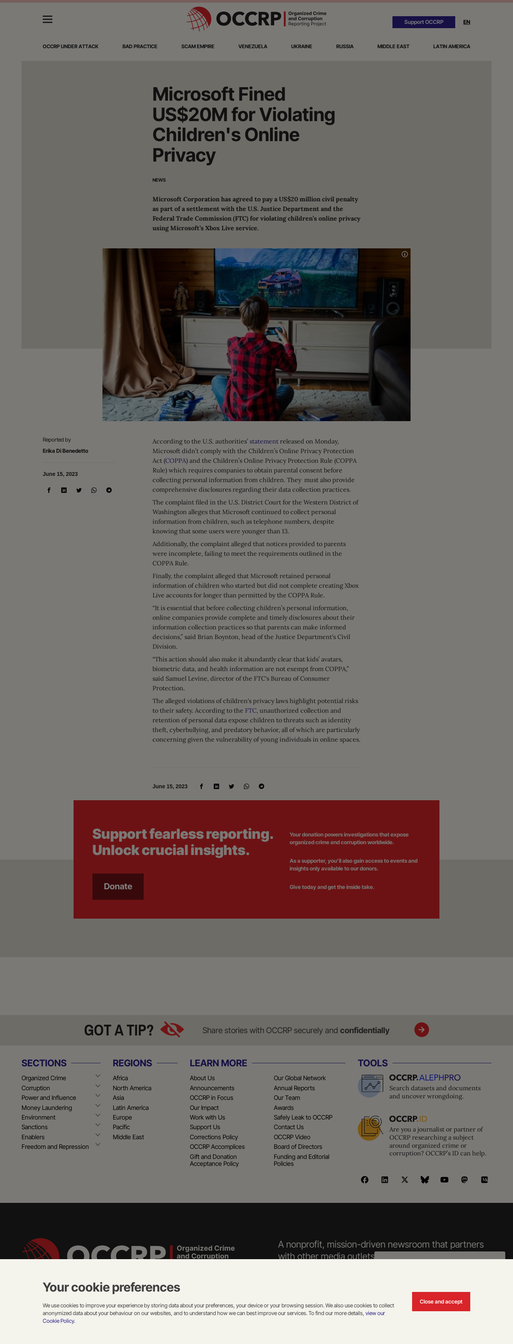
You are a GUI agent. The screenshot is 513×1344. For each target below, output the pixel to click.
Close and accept (441, 1301)
